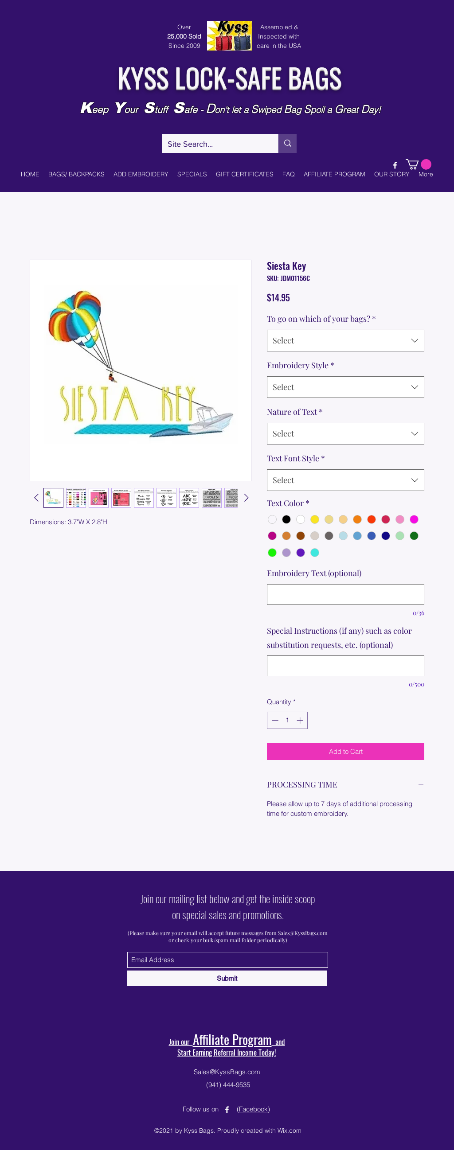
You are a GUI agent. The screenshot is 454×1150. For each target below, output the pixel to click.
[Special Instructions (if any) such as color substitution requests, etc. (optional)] (345, 665)
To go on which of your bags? (321, 318)
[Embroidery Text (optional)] (345, 594)
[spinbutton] (287, 720)
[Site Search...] (214, 144)
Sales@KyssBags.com (303, 932)
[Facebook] (395, 165)
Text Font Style (296, 458)
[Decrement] (274, 720)
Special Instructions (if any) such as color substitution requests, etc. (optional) (339, 637)
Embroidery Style (300, 365)
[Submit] (227, 978)
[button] (418, 164)
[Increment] (301, 720)
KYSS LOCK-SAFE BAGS (229, 76)
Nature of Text (295, 411)
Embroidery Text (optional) (314, 573)
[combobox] (345, 341)
